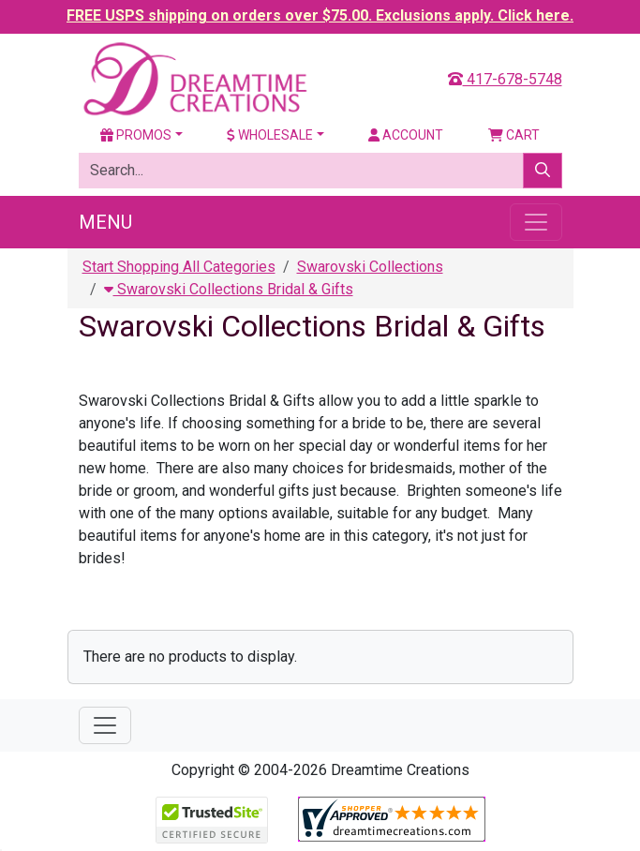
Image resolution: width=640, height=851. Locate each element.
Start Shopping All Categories (178, 267)
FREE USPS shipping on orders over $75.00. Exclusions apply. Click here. (320, 15)
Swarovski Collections (370, 267)
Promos (135, 134)
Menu (105, 222)
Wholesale (270, 134)
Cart (514, 134)
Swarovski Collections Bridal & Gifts (228, 289)
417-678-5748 (505, 79)
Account (405, 134)
